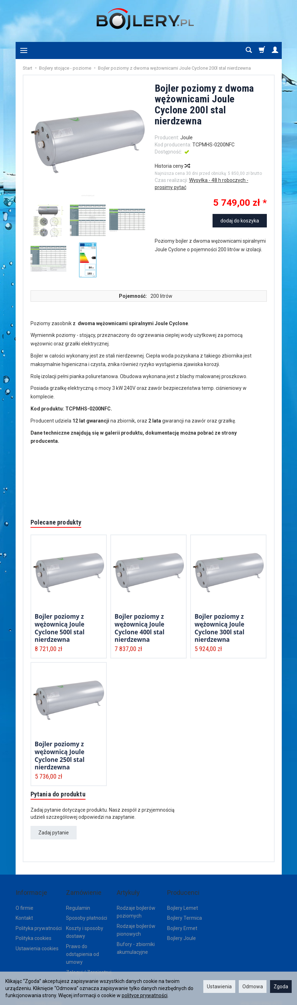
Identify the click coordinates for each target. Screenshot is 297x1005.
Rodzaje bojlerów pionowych (136, 924)
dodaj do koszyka (239, 221)
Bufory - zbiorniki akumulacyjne (136, 943)
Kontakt (24, 912)
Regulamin (78, 902)
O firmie (24, 902)
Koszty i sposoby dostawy (84, 927)
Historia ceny (172, 166)
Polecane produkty (59, 522)
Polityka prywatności (39, 923)
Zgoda (281, 986)
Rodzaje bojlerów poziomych (136, 906)
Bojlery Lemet (182, 902)
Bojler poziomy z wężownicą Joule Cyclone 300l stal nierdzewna (219, 628)
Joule (186, 137)
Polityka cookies (33, 933)
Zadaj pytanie (53, 834)
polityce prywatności (144, 995)
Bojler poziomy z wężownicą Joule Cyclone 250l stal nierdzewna (60, 755)
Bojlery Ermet (182, 923)
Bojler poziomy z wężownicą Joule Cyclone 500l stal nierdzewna (60, 628)
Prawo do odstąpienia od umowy (82, 949)
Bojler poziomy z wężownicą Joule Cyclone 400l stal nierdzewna (140, 628)
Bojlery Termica (184, 912)
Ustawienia (219, 986)
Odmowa (252, 986)
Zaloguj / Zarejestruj (88, 967)
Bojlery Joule (181, 933)
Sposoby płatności (86, 912)
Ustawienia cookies (37, 943)
